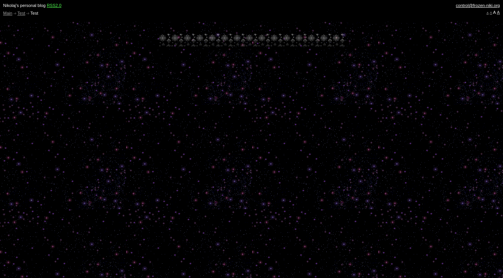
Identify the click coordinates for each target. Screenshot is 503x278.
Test (21, 13)
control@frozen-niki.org (478, 5)
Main (7, 13)
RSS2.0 (54, 5)
